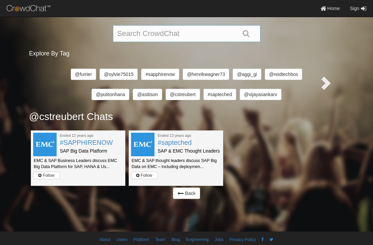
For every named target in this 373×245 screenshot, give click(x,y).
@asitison (147, 94)
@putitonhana (110, 94)
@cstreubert (182, 94)
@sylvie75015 (118, 74)
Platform (141, 239)
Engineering (197, 239)
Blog (176, 239)
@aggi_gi (247, 74)
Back (186, 193)
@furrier (83, 74)
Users (121, 239)
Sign (358, 8)
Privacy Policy (243, 239)
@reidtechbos (283, 74)
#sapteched (220, 94)
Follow (46, 175)
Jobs (219, 239)
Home (330, 8)
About (105, 239)
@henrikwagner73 (206, 74)
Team (160, 239)
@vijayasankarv (260, 94)
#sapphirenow (160, 74)
